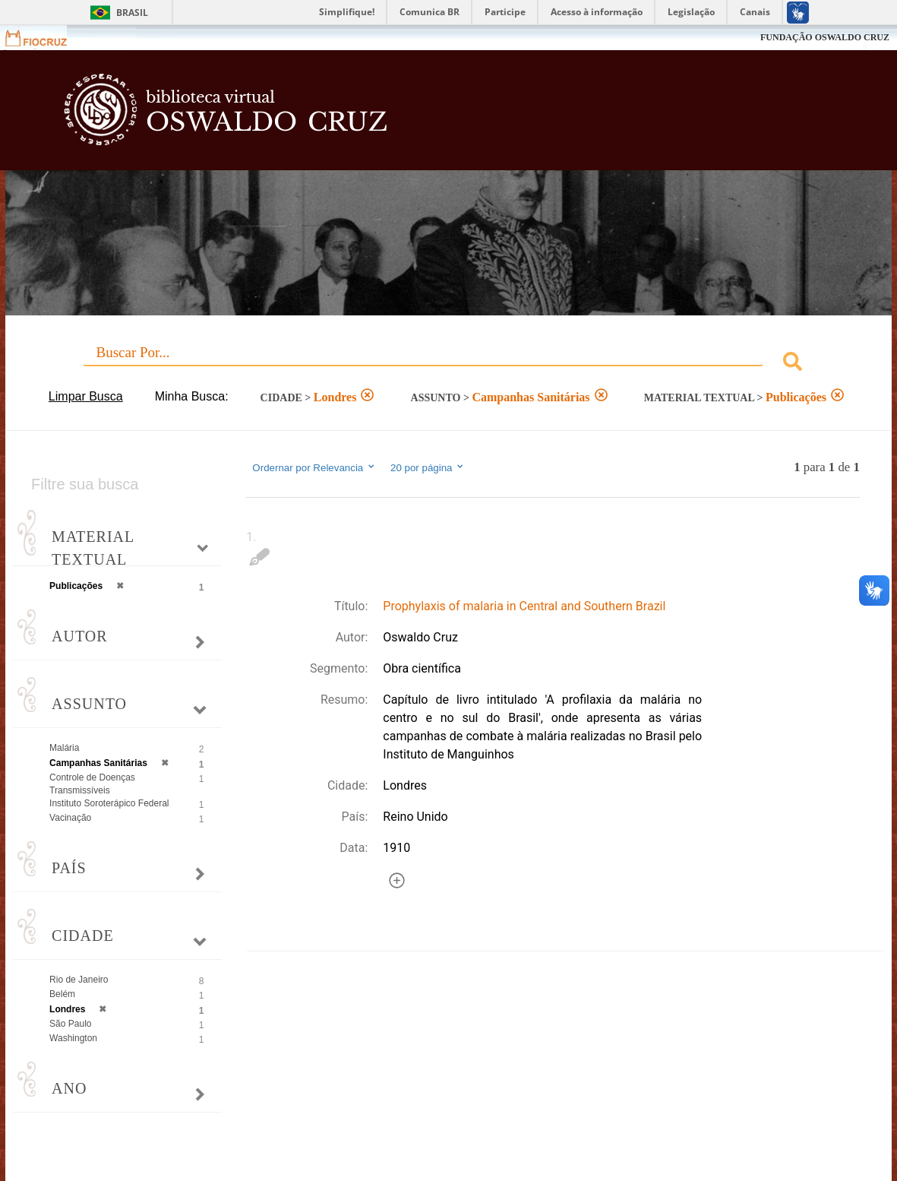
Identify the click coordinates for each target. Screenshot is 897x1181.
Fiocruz (45, 37)
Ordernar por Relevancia (314, 467)
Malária (64, 747)
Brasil (132, 12)
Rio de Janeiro (78, 979)
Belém (62, 994)
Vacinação (70, 817)
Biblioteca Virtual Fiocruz (395, 117)
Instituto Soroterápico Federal (109, 803)
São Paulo (70, 1023)
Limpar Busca (86, 396)
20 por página (428, 467)
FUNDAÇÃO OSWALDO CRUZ (824, 37)
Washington (73, 1038)
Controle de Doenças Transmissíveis (92, 784)
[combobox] (448, 364)
